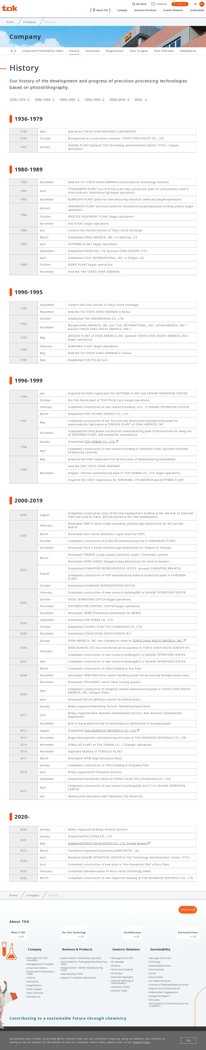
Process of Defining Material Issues (169, 978)
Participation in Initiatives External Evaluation (168, 998)
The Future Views (174, 932)
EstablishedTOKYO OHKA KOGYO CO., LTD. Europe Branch (107, 842)
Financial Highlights (122, 971)
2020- (138, 98)
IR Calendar (117, 956)
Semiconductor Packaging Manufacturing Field (84, 956)
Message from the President (37, 953)
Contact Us (64, 1026)
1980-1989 (43, 98)
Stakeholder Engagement (163, 986)
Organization (114, 49)
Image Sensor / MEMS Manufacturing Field (82, 962)
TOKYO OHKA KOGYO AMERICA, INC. (158, 639)
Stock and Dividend (122, 963)
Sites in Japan (139, 49)
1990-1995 (67, 98)
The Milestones (127, 932)
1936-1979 (18, 98)
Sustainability (195, 10)
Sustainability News (160, 959)
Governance (156, 971)
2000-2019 (117, 98)
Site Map (83, 1026)
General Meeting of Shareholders (122, 975)
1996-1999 (92, 98)
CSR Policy (154, 956)
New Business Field (72, 968)
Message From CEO (122, 952)
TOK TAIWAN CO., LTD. (99, 441)
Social (152, 967)
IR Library (116, 967)
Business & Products (139, 10)
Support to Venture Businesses (78, 971)
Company (114, 10)
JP (194, 3)
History (74, 49)
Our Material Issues (160, 974)
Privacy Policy (41, 1026)
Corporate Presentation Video (42, 49)
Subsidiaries (188, 49)
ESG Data (154, 993)
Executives (92, 49)
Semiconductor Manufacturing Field (81, 952)
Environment (156, 963)
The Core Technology (79, 932)
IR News (115, 959)
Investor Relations (169, 10)
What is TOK (31, 932)
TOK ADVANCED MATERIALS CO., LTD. (110, 729)
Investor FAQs (119, 984)
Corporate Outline (37, 962)
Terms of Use (18, 1026)
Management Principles (40, 958)
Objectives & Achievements (164, 982)
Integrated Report (159, 990)
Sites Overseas (164, 49)
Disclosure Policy (120, 980)
